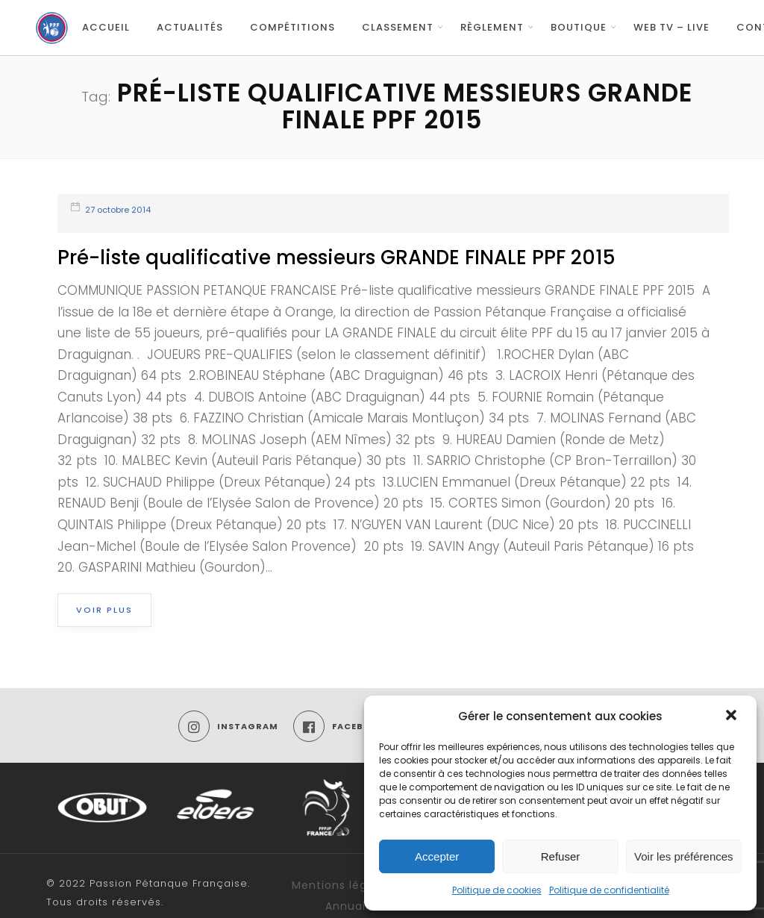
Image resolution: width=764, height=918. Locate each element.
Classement (397, 27)
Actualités (190, 27)
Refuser (560, 856)
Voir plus (104, 610)
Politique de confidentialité (609, 890)
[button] (733, 716)
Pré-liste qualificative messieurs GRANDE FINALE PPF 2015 (336, 257)
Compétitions (292, 27)
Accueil (106, 27)
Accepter (437, 856)
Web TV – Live (671, 27)
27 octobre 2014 (118, 210)
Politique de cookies (497, 890)
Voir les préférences (683, 856)
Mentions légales (341, 885)
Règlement (492, 27)
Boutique (579, 27)
